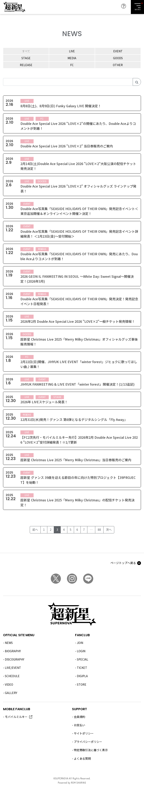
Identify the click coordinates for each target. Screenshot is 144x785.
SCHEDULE (12, 676)
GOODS (118, 58)
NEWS (9, 643)
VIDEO (9, 684)
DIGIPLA (82, 676)
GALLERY (11, 693)
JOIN (80, 643)
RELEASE (26, 65)
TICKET (82, 668)
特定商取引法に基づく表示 (91, 750)
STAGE (26, 58)
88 (99, 530)
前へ (35, 530)
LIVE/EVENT (13, 668)
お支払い (79, 725)
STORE (81, 684)
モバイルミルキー (16, 717)
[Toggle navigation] (137, 7)
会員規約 (79, 717)
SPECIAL (82, 659)
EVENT (118, 51)
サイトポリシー (84, 733)
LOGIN (81, 651)
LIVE (72, 51)
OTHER (118, 65)
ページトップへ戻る (123, 563)
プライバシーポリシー (88, 742)
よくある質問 (82, 758)
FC (72, 65)
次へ (109, 530)
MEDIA (72, 58)
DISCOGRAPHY (14, 659)
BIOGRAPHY (13, 651)
